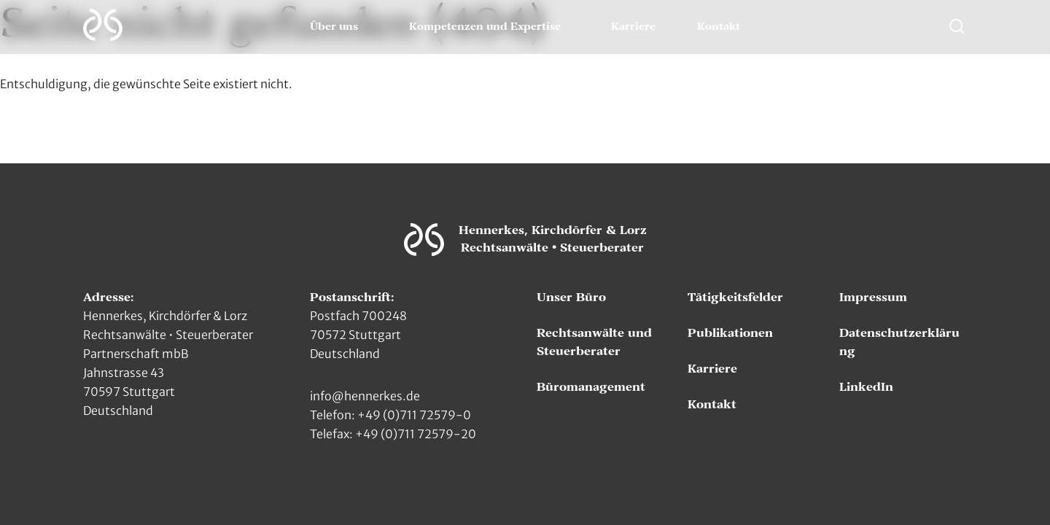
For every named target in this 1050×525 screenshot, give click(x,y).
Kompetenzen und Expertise (485, 27)
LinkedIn (866, 387)
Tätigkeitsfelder (735, 297)
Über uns (334, 27)
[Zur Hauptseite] (102, 25)
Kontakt (718, 27)
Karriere (633, 27)
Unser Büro (571, 297)
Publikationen (730, 333)
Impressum (873, 297)
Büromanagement (591, 387)
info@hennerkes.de (365, 396)
